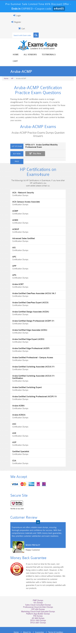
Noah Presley (30, 538)
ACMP (13, 206)
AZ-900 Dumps (38, 606)
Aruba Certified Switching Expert (24, 380)
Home (16, 55)
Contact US (28, 623)
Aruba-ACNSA (16, 407)
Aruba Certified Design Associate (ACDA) (28, 307)
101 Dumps (38, 591)
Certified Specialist (18, 444)
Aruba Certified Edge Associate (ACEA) (27, 325)
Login (14, 15)
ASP (12, 435)
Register (14, 22)
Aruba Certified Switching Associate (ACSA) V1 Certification (36, 371)
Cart (63, 55)
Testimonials (49, 55)
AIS (11, 243)
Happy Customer (30, 543)
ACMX (13, 215)
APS (12, 270)
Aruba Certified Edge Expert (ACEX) (26, 334)
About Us (27, 620)
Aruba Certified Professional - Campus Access (30, 353)
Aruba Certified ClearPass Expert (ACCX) (28, 298)
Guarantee (39, 620)
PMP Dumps (38, 588)
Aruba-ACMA (16, 398)
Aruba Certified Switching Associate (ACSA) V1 (31, 362)
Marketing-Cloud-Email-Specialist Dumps (38, 599)
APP (12, 261)
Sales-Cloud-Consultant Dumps (38, 593)
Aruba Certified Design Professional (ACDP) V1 (31, 316)
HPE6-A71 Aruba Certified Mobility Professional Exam (39, 139)
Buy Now (35, 147)
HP (12, 72)
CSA (12, 453)
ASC (12, 417)
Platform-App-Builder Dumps (38, 602)
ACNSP (13, 224)
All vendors (30, 55)
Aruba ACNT (15, 279)
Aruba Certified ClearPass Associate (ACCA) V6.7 (32, 288)
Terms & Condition (55, 620)
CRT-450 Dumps (38, 597)
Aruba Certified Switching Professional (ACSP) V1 (32, 389)
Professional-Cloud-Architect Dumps (38, 595)
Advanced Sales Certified (21, 233)
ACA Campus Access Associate (23, 197)
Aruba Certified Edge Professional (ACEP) (28, 343)
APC (12, 252)
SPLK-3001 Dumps (38, 611)
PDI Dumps (38, 604)
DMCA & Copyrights (45, 623)
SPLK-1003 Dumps (38, 608)
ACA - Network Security (21, 188)
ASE (12, 426)
